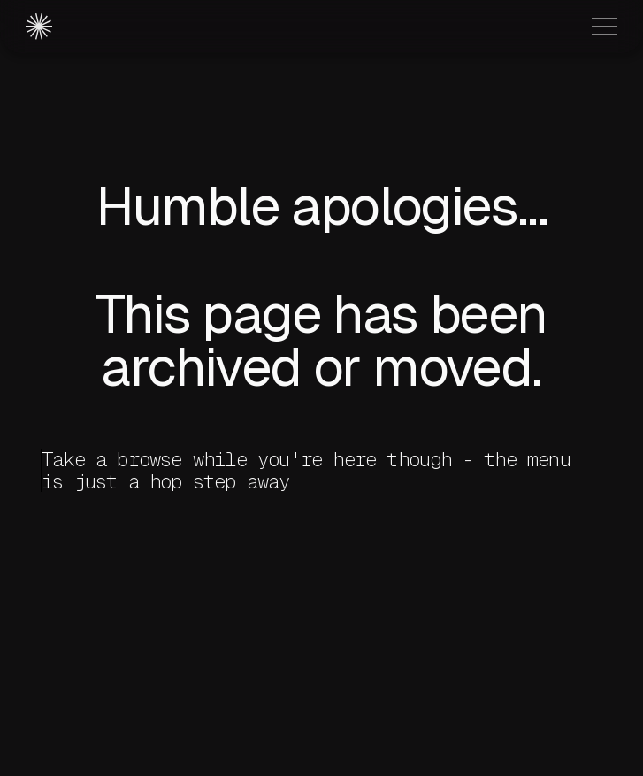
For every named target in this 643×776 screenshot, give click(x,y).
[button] (604, 27)
